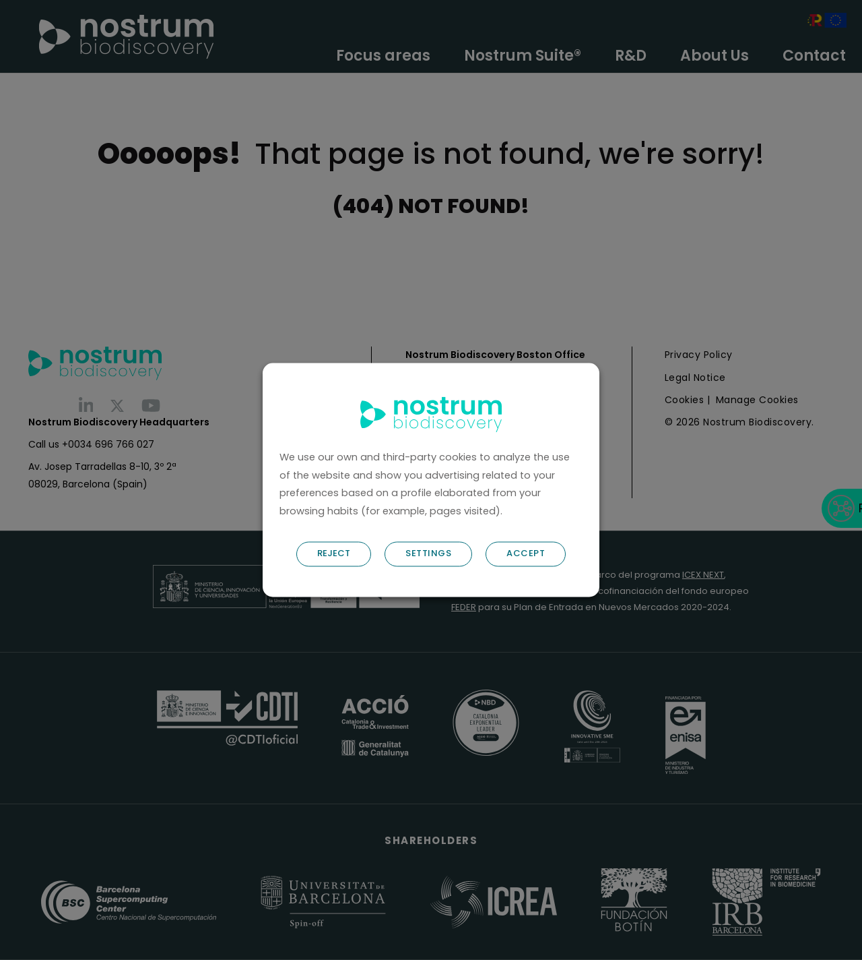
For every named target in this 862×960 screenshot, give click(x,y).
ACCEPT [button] (525, 553)
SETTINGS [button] (428, 553)
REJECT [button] (333, 553)
